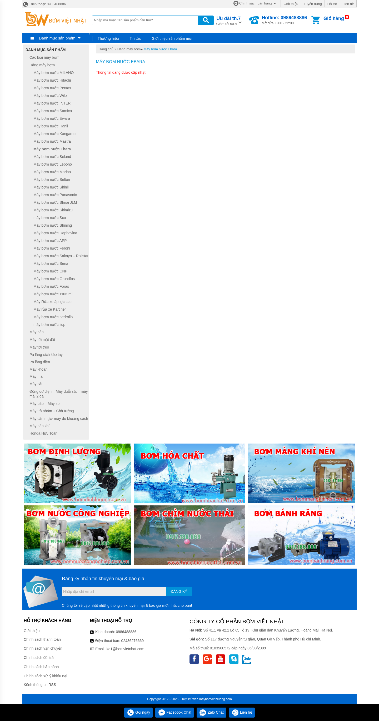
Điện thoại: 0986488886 (44, 4)
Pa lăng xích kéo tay (46, 354)
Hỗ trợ (332, 4)
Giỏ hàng (333, 18)
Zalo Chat (211, 712)
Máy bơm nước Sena (50, 263)
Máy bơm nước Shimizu (53, 210)
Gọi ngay (138, 712)
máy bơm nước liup (49, 324)
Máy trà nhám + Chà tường (51, 411)
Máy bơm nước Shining (52, 225)
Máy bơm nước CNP (50, 271)
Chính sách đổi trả (39, 657)
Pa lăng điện (39, 362)
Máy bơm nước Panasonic (55, 195)
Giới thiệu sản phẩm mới (172, 38)
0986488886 (126, 632)
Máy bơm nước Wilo (50, 95)
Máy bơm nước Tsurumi (52, 294)
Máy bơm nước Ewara (51, 118)
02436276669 (132, 641)
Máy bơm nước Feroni (51, 248)
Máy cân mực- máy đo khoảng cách (58, 418)
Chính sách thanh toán (42, 639)
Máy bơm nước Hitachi (52, 80)
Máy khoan (38, 369)
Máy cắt (35, 384)
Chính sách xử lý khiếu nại (45, 676)
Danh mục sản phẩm (57, 38)
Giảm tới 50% (228, 20)
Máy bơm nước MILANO (53, 73)
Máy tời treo (39, 347)
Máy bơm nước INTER (52, 103)
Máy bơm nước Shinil (51, 187)
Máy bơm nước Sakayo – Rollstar (60, 256)
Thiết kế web (189, 699)
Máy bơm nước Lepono (52, 164)
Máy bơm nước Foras (51, 286)
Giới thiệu (290, 4)
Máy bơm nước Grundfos (54, 279)
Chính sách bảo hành (41, 667)
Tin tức (135, 38)
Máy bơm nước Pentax (52, 88)
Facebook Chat (174, 712)
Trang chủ (105, 49)
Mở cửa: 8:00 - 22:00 (284, 20)
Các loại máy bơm (44, 57)
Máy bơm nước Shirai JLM (55, 202)
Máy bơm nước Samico (52, 111)
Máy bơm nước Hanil (50, 126)
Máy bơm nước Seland (52, 157)
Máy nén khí (39, 426)
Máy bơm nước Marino (52, 172)
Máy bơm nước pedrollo (53, 317)
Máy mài (36, 376)
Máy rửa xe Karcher (49, 309)
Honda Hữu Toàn (43, 433)
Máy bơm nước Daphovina (55, 233)
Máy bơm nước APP (50, 240)
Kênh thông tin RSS (40, 685)
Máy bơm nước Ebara (160, 49)
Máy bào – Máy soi (45, 403)
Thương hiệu (108, 38)
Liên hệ (348, 4)
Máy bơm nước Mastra (52, 141)
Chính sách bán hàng (255, 3)
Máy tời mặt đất (42, 339)
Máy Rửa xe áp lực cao (52, 302)
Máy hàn (36, 332)
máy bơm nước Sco (49, 218)
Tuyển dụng (313, 4)
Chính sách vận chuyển (43, 648)
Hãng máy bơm (129, 49)
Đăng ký (179, 591)
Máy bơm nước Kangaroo (54, 134)
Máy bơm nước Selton (51, 179)
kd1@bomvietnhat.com (125, 649)
